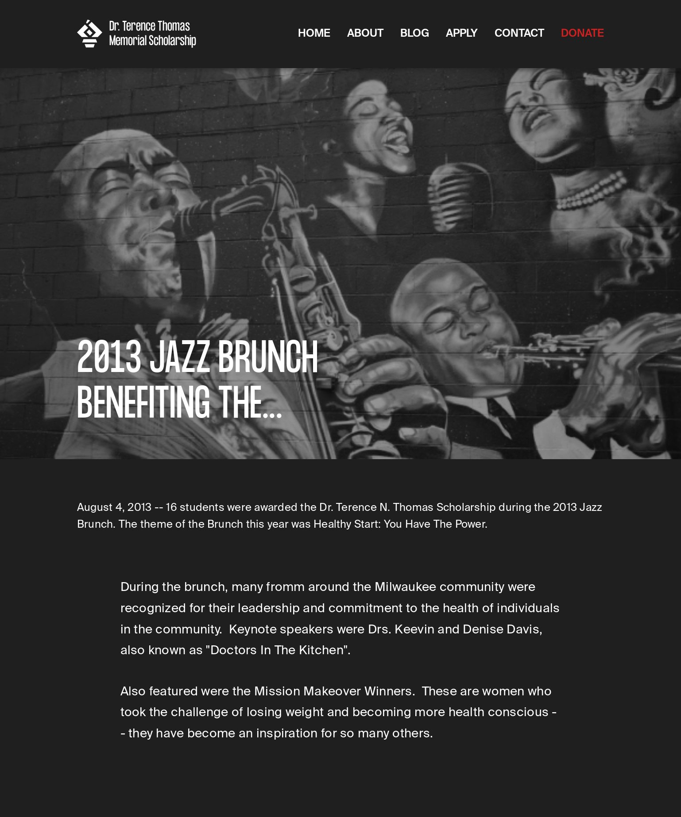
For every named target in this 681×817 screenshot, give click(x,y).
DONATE (582, 32)
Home (314, 32)
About (365, 32)
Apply (462, 32)
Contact (519, 32)
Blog (414, 32)
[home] (139, 34)
